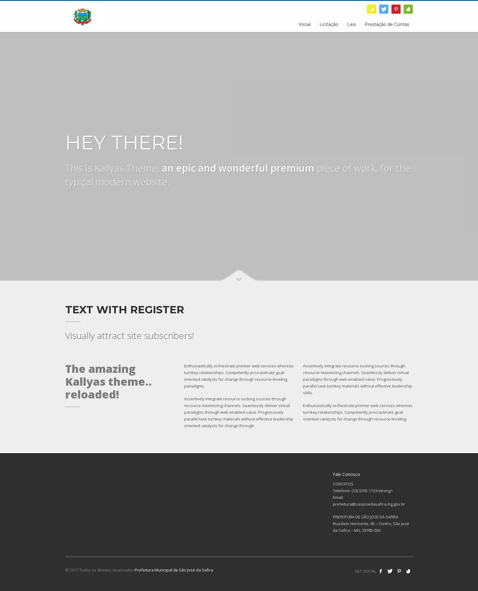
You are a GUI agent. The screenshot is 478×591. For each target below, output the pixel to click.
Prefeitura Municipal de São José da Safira (174, 570)
